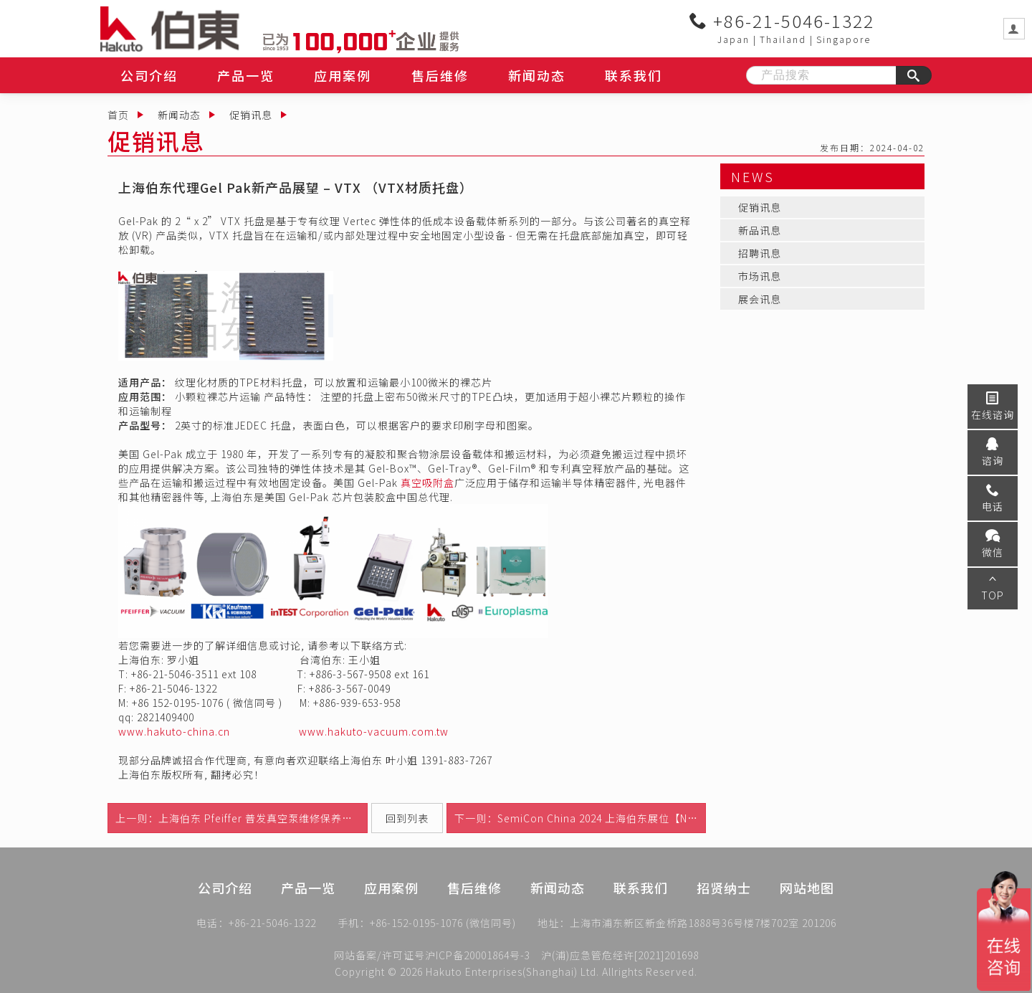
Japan (733, 39)
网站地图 (807, 902)
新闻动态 (536, 75)
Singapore (843, 39)
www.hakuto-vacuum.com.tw (374, 731)
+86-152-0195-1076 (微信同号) (443, 924)
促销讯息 (250, 115)
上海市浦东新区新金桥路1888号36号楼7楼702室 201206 (703, 924)
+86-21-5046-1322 (781, 20)
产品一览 (245, 75)
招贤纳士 (724, 902)
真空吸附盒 (427, 482)
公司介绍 (149, 75)
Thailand (783, 39)
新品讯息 (759, 230)
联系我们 (633, 75)
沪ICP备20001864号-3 (477, 955)
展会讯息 (759, 299)
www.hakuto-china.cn (174, 731)
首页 (118, 115)
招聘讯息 (759, 253)
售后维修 (440, 75)
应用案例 (342, 75)
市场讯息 (759, 276)
